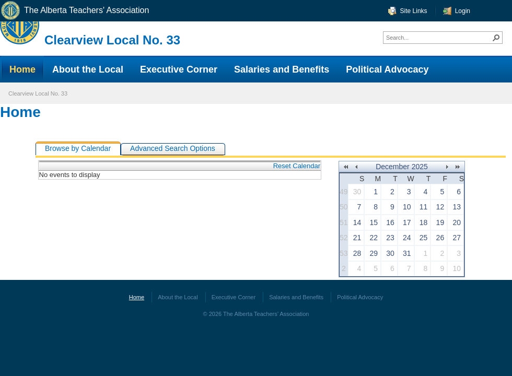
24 (407, 237)
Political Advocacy (360, 297)
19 (440, 222)
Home (20, 112)
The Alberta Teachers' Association (74, 10)
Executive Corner (233, 297)
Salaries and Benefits (296, 297)
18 (424, 222)
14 (357, 222)
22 (374, 237)
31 (407, 253)
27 (456, 237)
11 (424, 207)
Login (462, 11)
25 (424, 237)
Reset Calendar (296, 166)
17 (407, 222)
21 (357, 237)
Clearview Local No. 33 (112, 40)
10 (407, 207)
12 (440, 207)
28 (357, 253)
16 (390, 222)
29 (374, 253)
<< (345, 166)
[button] (496, 37)
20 (456, 222)
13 (456, 207)
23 (390, 237)
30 (357, 191)
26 (440, 237)
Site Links (413, 11)
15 (374, 222)
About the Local (177, 297)
